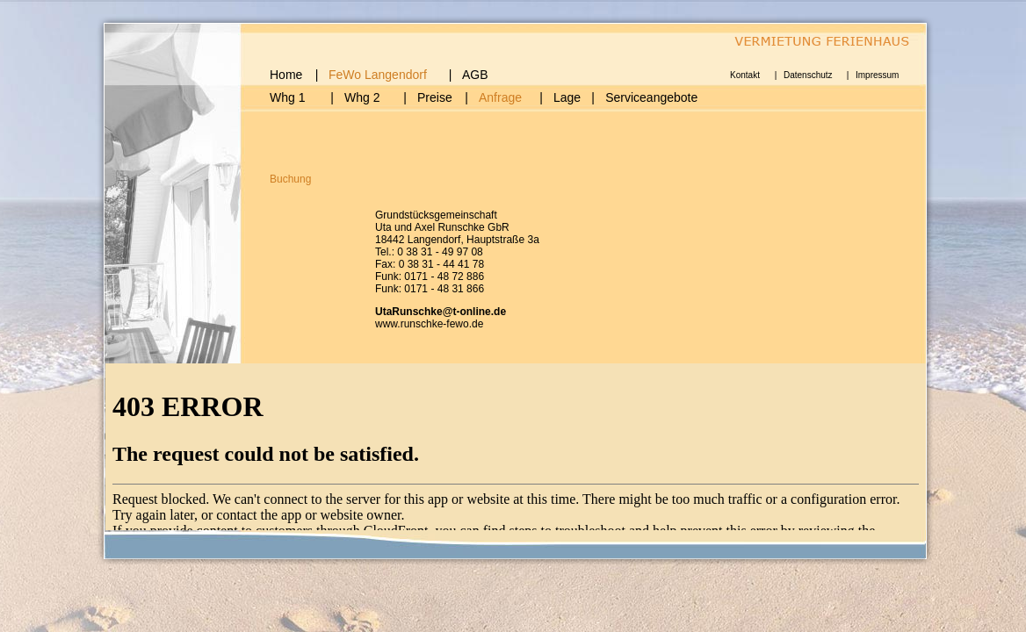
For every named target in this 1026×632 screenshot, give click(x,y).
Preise (434, 97)
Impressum (877, 75)
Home (286, 75)
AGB (475, 75)
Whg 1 (287, 97)
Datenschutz (808, 75)
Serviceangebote (651, 97)
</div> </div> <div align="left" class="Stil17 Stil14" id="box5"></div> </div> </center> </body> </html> (515, 451)
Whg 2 (361, 97)
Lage (567, 97)
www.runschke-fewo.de (429, 324)
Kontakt (745, 75)
